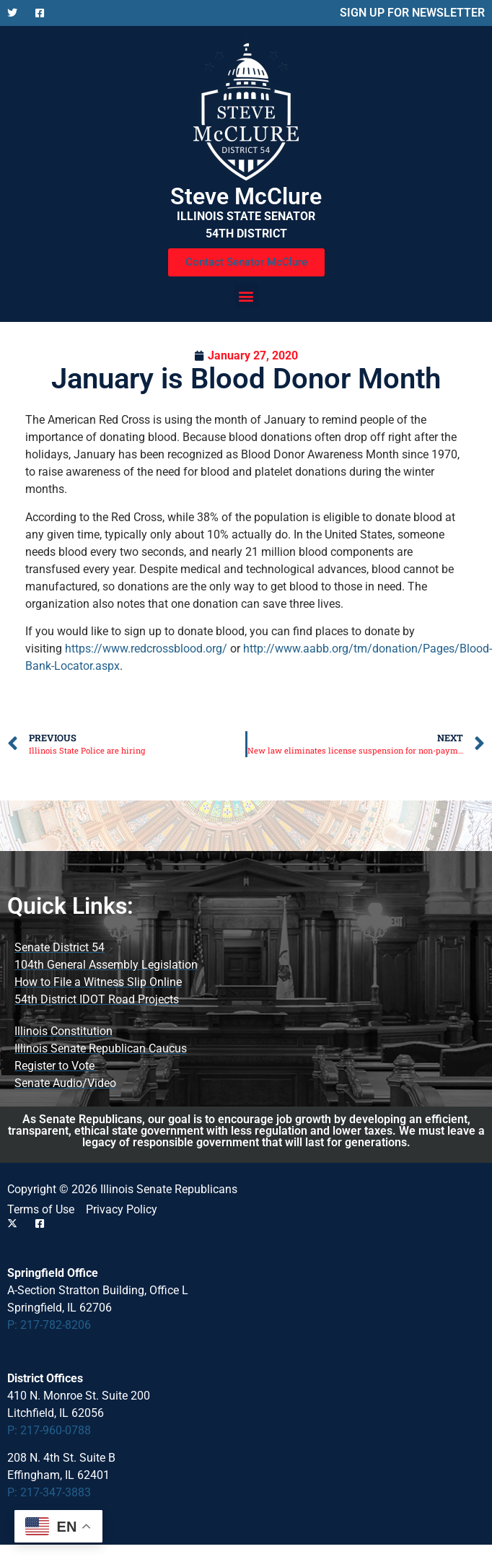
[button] (246, 295)
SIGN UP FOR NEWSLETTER (412, 12)
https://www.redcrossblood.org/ (146, 648)
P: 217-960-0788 (49, 1430)
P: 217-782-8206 (49, 1325)
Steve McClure (246, 196)
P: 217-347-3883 (49, 1492)
